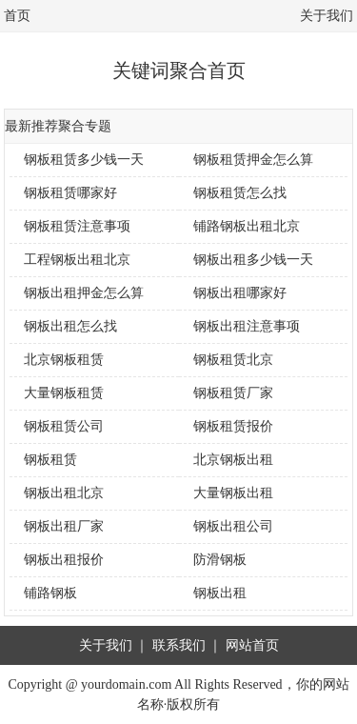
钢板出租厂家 (64, 526)
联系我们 (179, 645)
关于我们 (326, 16)
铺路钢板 (50, 593)
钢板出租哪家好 (240, 293)
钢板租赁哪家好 (70, 193)
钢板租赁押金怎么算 (253, 159)
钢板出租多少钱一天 (253, 259)
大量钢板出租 (233, 493)
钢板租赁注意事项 (77, 226)
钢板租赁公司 (64, 426)
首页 (17, 16)
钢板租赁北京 (233, 359)
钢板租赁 (50, 459)
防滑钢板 (220, 560)
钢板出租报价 (64, 560)
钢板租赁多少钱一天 (84, 159)
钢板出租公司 (233, 526)
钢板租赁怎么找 (240, 193)
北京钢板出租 (233, 459)
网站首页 (252, 645)
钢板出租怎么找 (70, 326)
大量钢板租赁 (64, 393)
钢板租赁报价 (233, 426)
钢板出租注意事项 (246, 326)
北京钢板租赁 (64, 359)
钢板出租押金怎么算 (84, 293)
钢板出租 (220, 593)
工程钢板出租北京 (77, 259)
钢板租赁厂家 (233, 393)
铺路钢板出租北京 (246, 226)
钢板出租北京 (64, 493)
